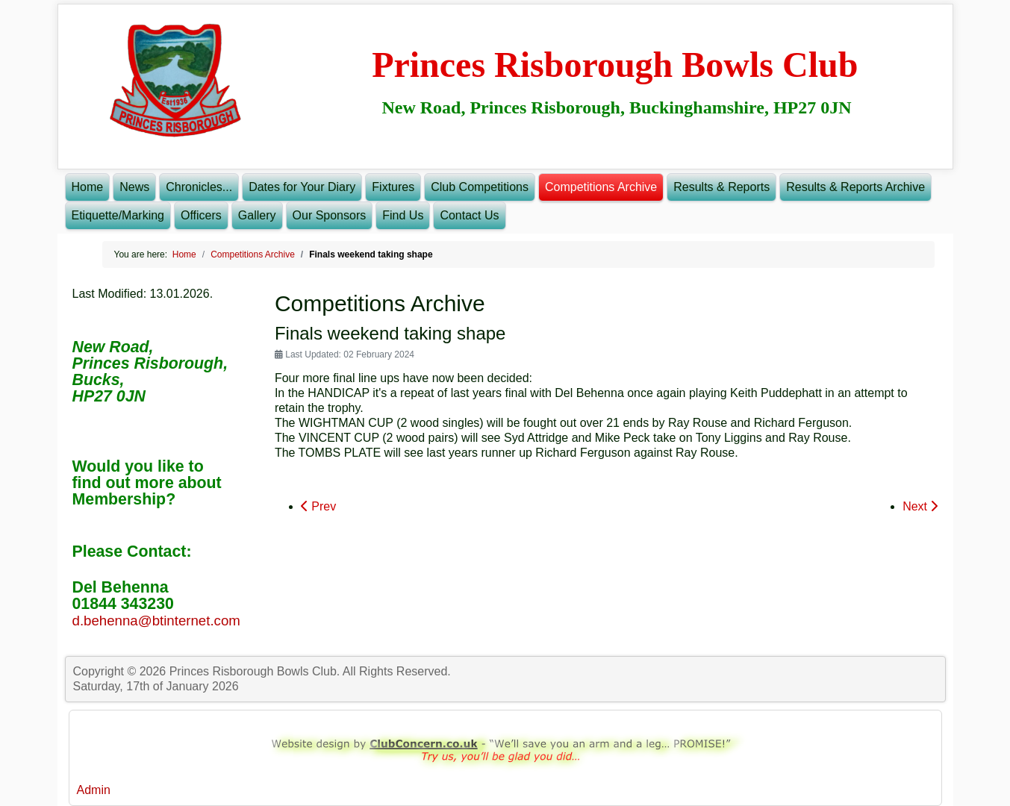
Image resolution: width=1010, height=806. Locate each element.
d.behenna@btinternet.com (156, 620)
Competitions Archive (601, 187)
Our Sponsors (330, 215)
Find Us (402, 215)
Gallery (257, 215)
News (134, 187)
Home (88, 187)
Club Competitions (480, 187)
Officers (201, 215)
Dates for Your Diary (302, 187)
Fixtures (393, 187)
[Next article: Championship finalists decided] (920, 506)
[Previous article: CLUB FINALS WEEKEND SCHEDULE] (318, 506)
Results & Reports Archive (855, 187)
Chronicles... (199, 187)
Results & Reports (721, 187)
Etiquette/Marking (118, 215)
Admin (93, 790)
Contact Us (469, 215)
